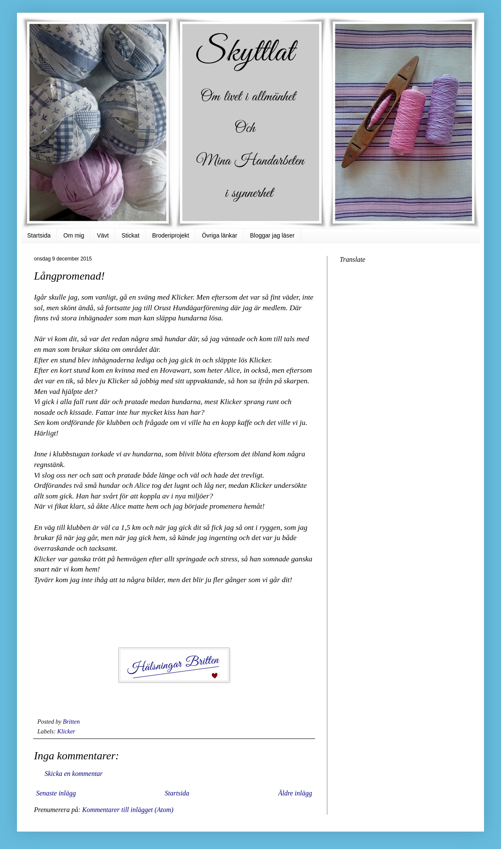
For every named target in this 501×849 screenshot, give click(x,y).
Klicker (66, 731)
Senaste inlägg (56, 793)
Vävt (103, 235)
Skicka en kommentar (74, 773)
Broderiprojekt (170, 235)
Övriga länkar (219, 235)
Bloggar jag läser (272, 235)
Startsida (39, 235)
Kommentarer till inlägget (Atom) (127, 809)
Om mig (73, 235)
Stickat (130, 235)
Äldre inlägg (295, 793)
